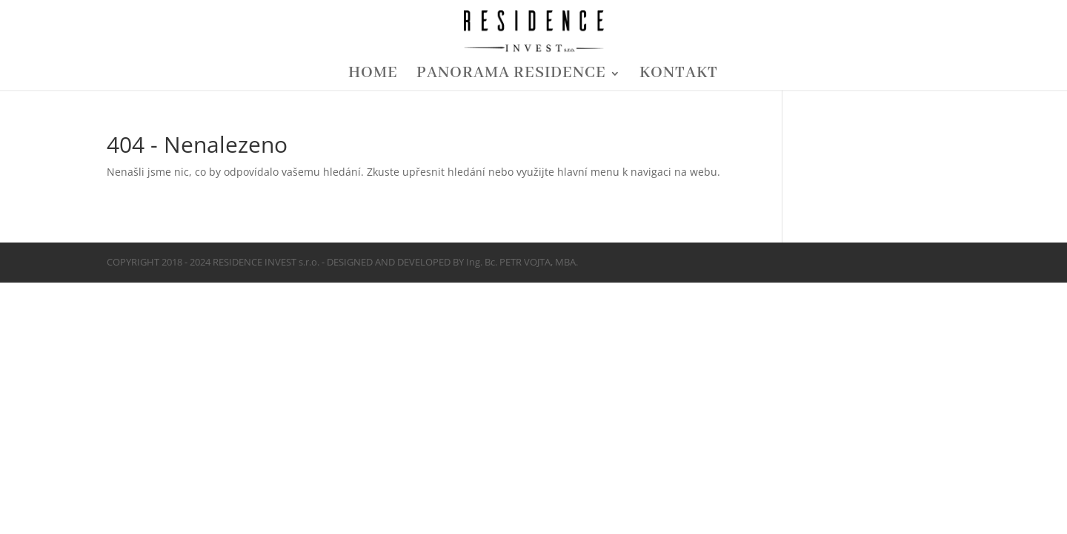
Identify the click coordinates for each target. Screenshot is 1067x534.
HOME (373, 75)
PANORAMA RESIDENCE (511, 75)
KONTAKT (678, 75)
